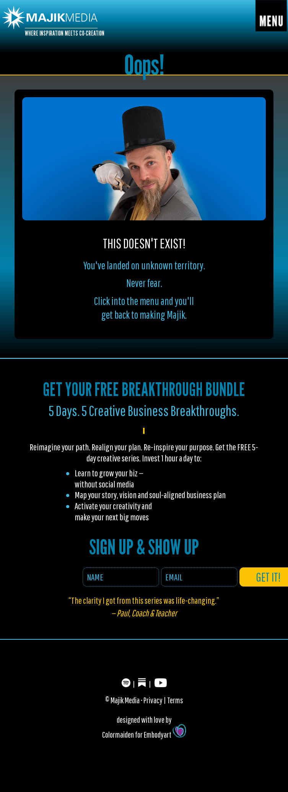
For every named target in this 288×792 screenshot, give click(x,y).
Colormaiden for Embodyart (144, 734)
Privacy (153, 700)
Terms (175, 700)
